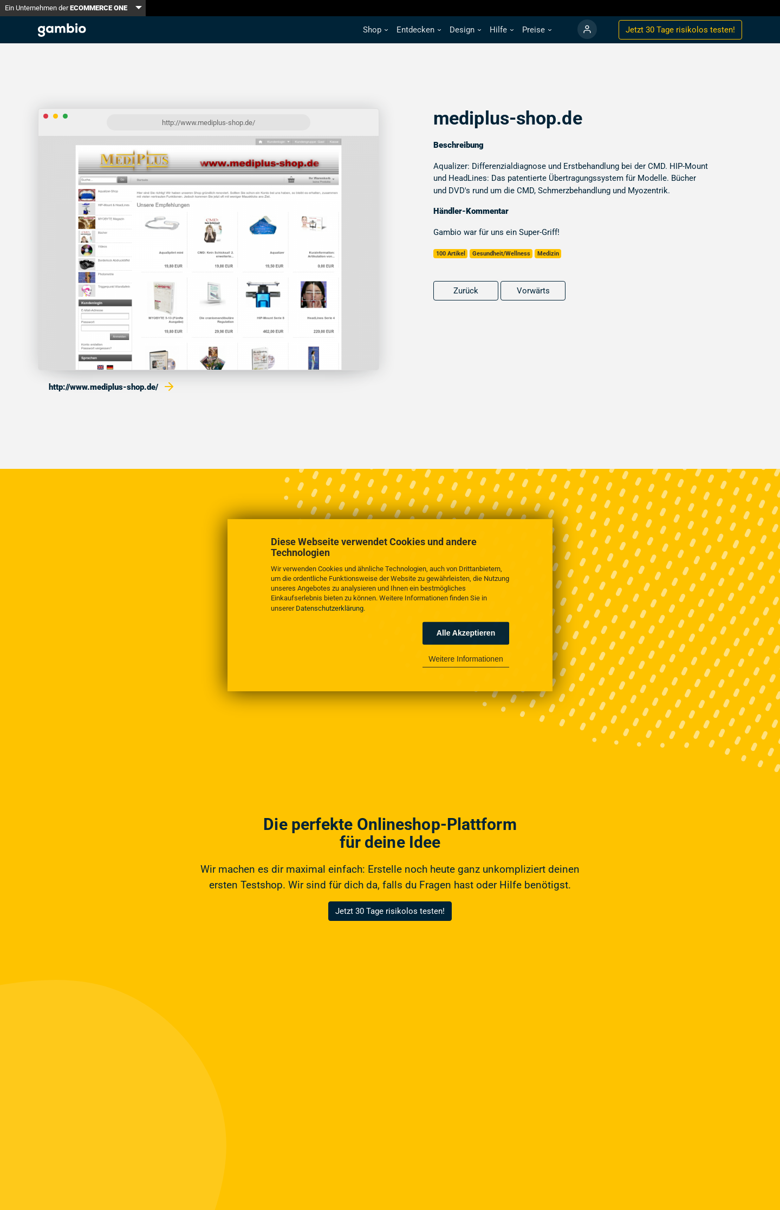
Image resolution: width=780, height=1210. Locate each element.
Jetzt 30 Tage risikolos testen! (390, 911)
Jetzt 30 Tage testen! (680, 30)
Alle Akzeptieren (466, 633)
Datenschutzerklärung (329, 608)
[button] (375, 30)
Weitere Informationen (465, 659)
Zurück (465, 291)
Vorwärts (533, 291)
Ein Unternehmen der (66, 8)
